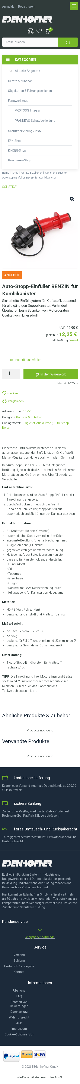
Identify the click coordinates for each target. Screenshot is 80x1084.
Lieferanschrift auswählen (23, 359)
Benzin (6, 427)
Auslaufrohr (44, 423)
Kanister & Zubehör (56, 172)
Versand (74, 340)
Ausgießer (28, 423)
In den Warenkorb (53, 374)
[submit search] (68, 42)
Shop (15, 172)
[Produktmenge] (11, 374)
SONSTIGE (9, 186)
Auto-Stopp (61, 423)
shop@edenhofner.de (40, 937)
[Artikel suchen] (30, 42)
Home (5, 172)
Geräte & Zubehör (31, 172)
